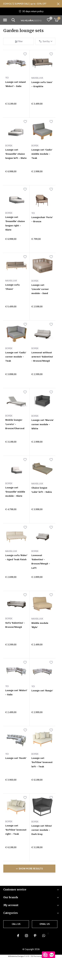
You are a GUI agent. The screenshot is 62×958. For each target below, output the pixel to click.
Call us (16, 924)
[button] (5, 20)
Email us (45, 924)
